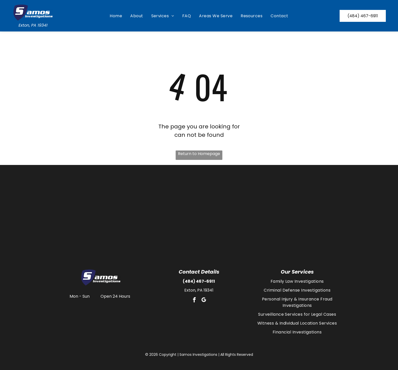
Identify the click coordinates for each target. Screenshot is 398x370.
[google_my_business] (204, 300)
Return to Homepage (199, 154)
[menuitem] (116, 16)
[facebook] (194, 300)
